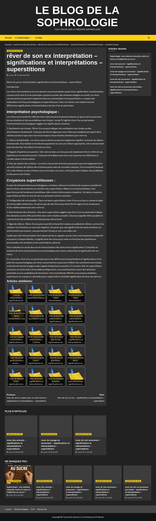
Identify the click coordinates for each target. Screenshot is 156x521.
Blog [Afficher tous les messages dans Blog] (8, 481)
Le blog (38, 38)
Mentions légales (21, 509)
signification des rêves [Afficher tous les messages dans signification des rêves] (14, 51)
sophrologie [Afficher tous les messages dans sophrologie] (16, 481)
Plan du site (42, 509)
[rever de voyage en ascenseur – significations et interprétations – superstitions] (55, 426)
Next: (80, 398)
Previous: (31, 398)
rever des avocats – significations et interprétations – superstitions (125, 65)
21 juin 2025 (19, 495)
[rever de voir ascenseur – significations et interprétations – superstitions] (90, 426)
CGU (33, 509)
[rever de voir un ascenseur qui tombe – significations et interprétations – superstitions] (137, 474)
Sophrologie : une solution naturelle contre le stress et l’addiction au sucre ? (129, 57)
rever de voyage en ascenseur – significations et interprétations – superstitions (129, 72)
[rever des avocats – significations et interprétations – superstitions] (21, 426)
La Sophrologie (23, 38)
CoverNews (86, 517)
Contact (8, 509)
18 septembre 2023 (23, 75)
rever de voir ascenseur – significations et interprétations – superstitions (128, 80)
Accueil (8, 38)
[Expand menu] (30, 38)
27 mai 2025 (88, 452)
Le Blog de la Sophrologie (77, 16)
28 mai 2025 (19, 452)
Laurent (11, 75)
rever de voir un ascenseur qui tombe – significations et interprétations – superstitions (126, 90)
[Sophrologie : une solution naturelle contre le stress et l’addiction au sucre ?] (19, 474)
